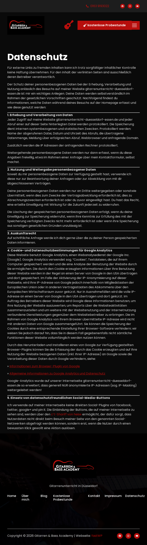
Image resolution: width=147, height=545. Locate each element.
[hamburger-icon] (134, 25)
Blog (44, 496)
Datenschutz (135, 496)
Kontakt (94, 496)
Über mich (25, 498)
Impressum (113, 496)
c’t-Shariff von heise (66, 414)
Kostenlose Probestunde (63, 498)
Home (11, 496)
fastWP (96, 536)
